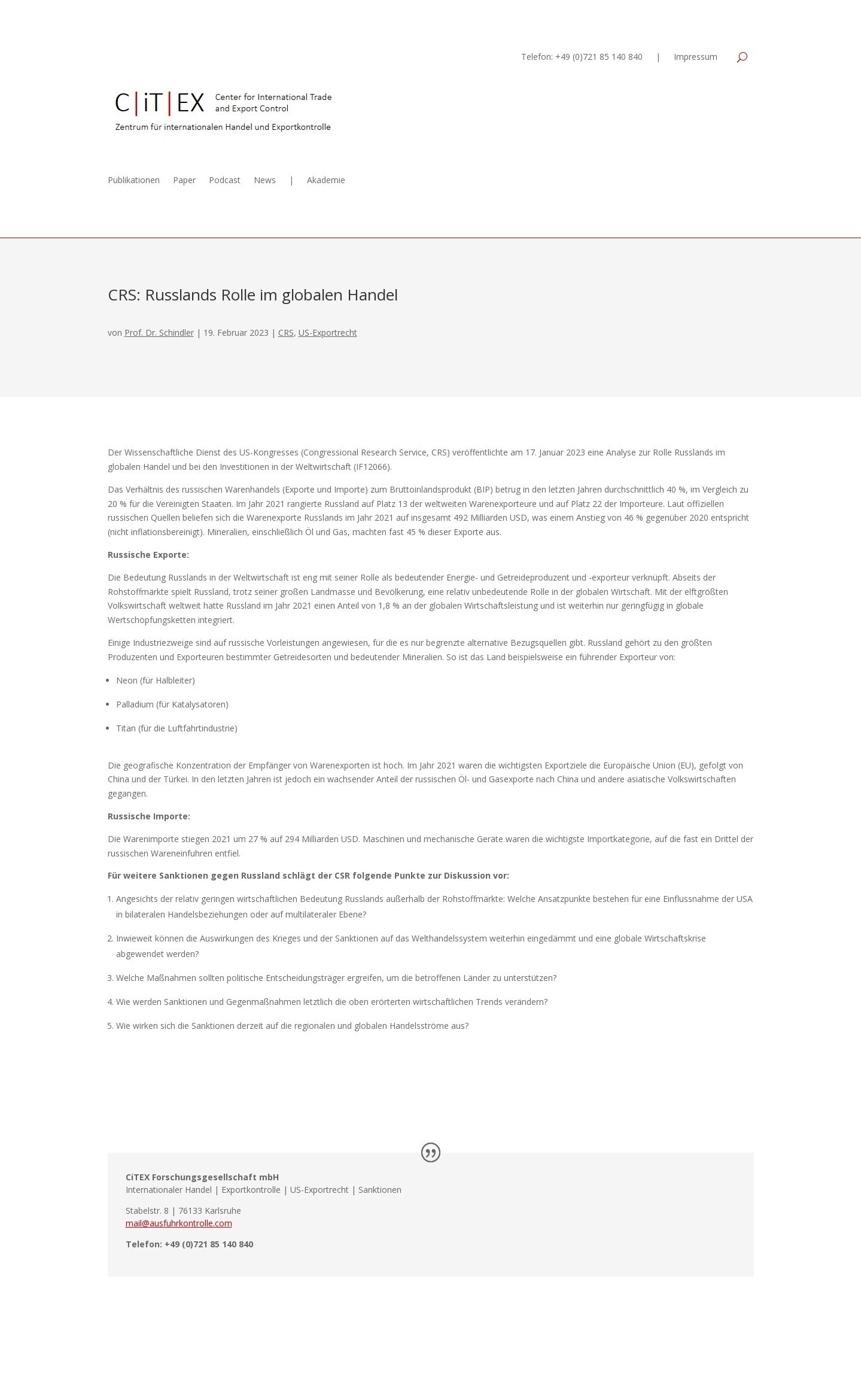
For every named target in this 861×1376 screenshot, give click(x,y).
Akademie (326, 181)
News (265, 181)
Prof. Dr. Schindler (159, 332)
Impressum (695, 57)
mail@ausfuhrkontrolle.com (179, 1223)
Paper (184, 181)
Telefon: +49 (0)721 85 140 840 (582, 57)
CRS (286, 332)
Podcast (225, 181)
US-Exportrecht (328, 332)
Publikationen (134, 181)
